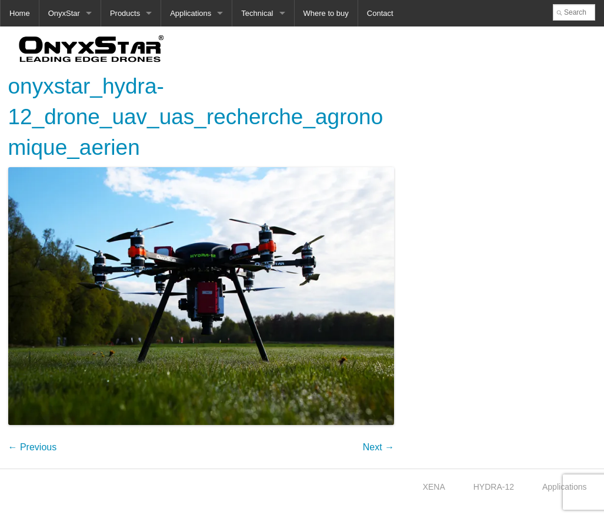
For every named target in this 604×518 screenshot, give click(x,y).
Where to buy (326, 13)
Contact (380, 13)
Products (125, 13)
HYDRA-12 (493, 487)
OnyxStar (64, 13)
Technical (257, 13)
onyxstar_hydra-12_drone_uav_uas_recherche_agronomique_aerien (195, 117)
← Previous (32, 447)
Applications (190, 13)
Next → (378, 447)
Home (19, 13)
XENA (434, 487)
